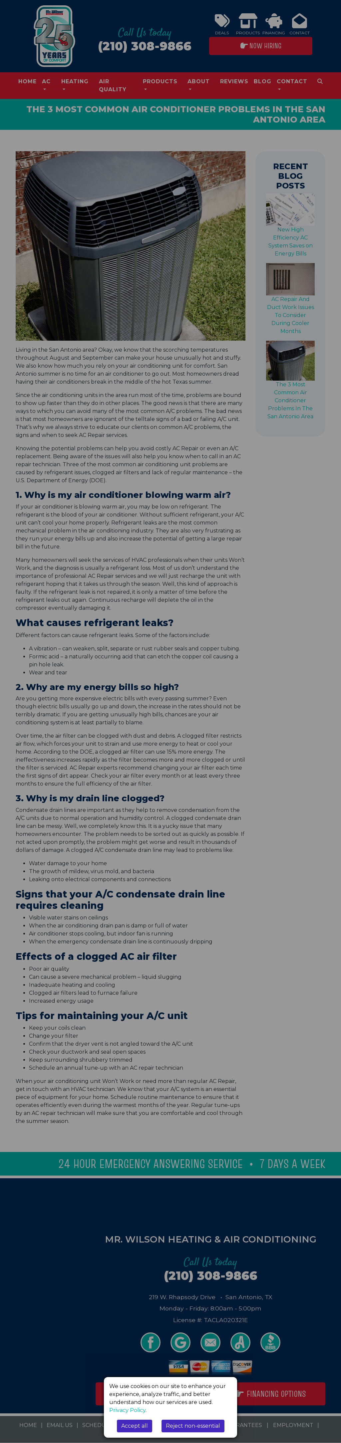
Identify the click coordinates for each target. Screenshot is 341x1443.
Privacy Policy (127, 1410)
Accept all (134, 1426)
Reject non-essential (193, 1426)
